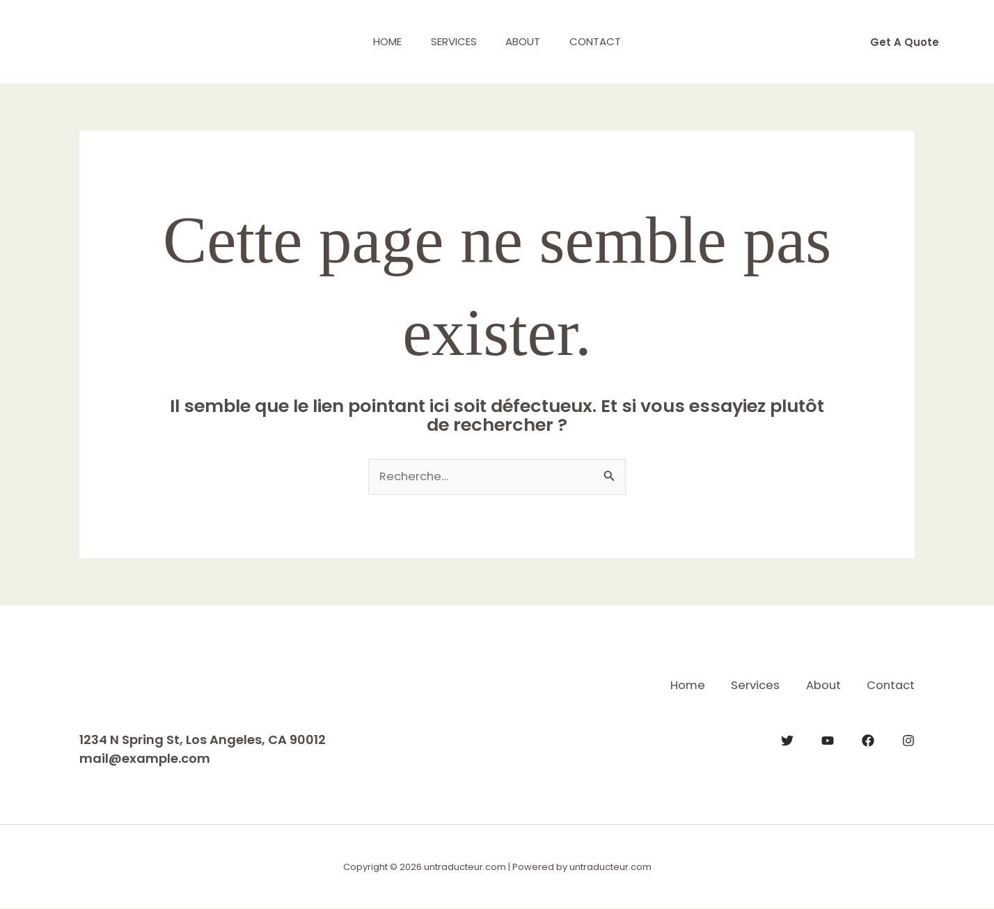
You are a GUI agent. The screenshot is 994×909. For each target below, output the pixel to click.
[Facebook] (868, 740)
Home (379, 41)
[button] (904, 42)
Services (451, 41)
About (526, 41)
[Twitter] (787, 740)
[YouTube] (827, 740)
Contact (604, 41)
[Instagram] (908, 740)
